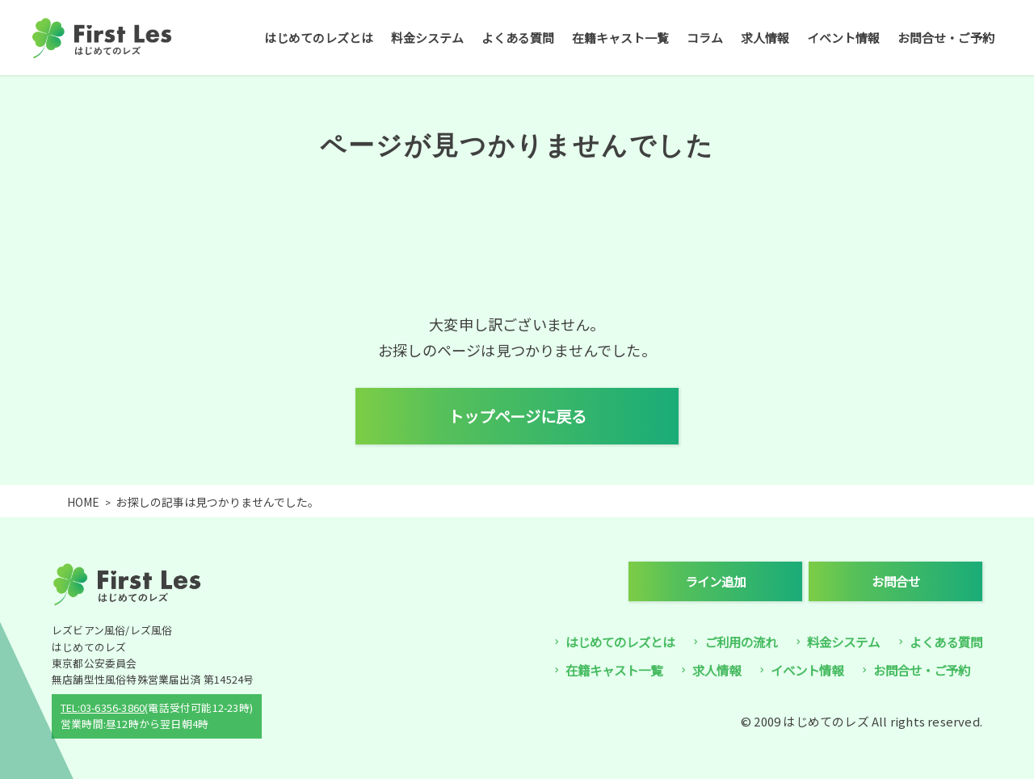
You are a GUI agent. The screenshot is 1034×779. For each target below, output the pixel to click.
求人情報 (765, 37)
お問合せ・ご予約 (945, 37)
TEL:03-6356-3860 (103, 707)
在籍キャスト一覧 (620, 37)
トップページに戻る (517, 416)
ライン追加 (715, 581)
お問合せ (896, 581)
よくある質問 (517, 37)
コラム (705, 37)
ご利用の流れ (740, 642)
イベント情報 (843, 37)
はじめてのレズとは (318, 37)
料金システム (427, 37)
